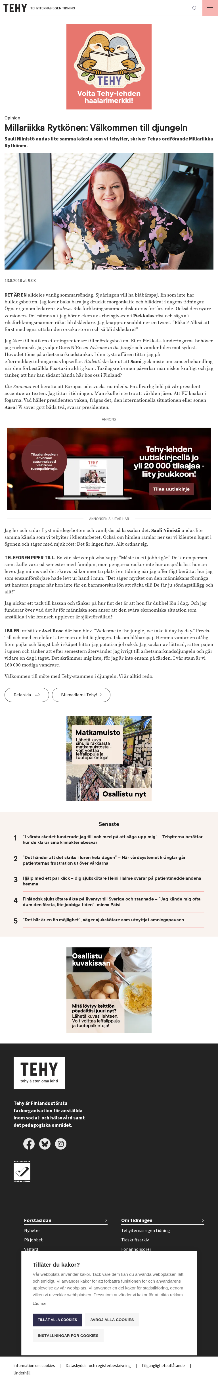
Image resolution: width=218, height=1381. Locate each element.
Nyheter (32, 1230)
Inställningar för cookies (68, 1335)
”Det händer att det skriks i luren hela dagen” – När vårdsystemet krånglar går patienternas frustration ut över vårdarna (104, 860)
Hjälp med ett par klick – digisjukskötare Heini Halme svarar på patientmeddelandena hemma (112, 881)
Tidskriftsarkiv (135, 1240)
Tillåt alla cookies (57, 1320)
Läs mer (39, 1303)
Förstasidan (37, 1220)
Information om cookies (34, 1366)
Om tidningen (136, 1220)
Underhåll (21, 1373)
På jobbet (33, 1240)
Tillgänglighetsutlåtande (163, 1366)
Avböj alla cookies (112, 1319)
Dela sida (22, 695)
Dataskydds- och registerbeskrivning (99, 1366)
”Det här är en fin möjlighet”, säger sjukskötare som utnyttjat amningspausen (103, 920)
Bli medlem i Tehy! (79, 695)
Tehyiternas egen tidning (145, 1230)
